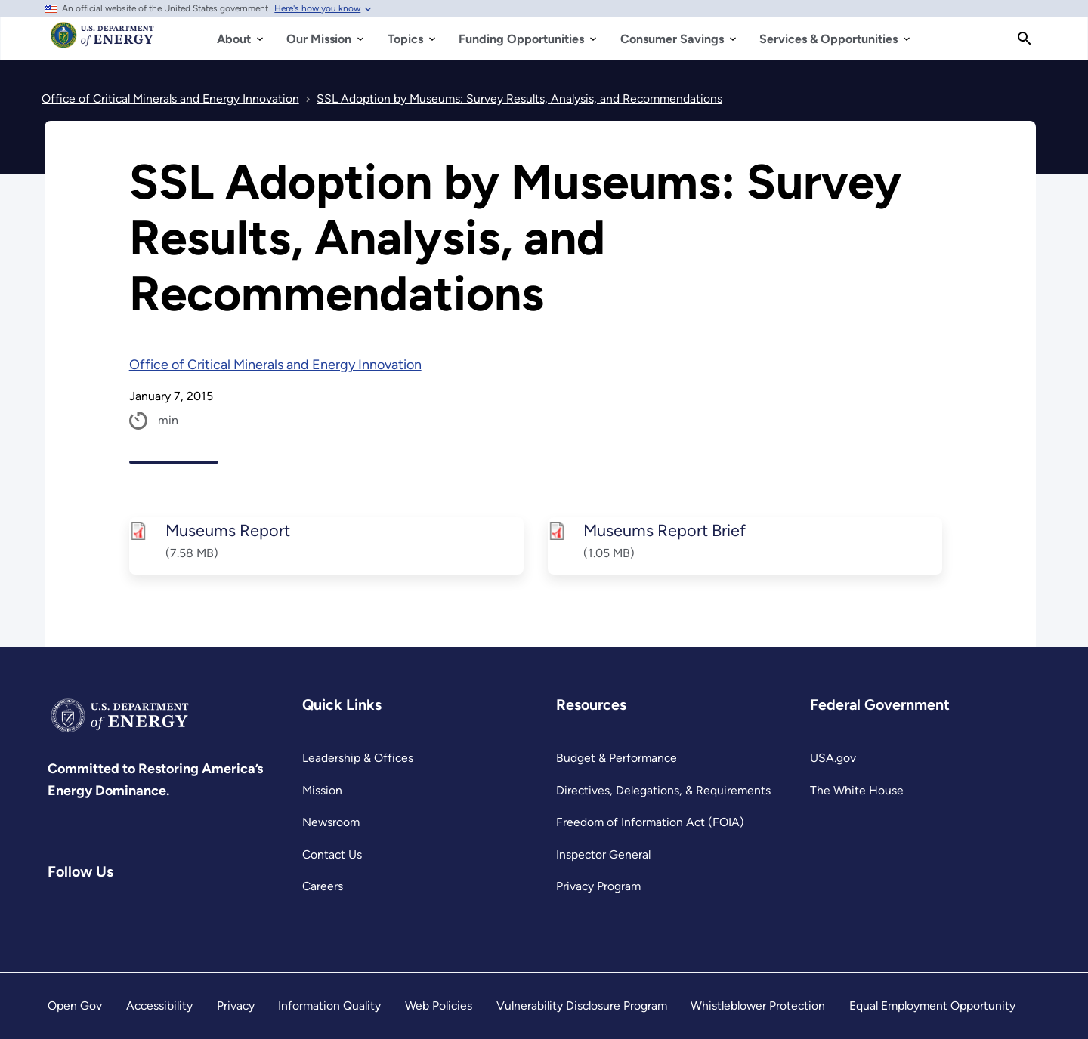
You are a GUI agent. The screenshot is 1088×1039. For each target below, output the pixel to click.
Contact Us (332, 854)
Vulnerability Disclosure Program (581, 1005)
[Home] (102, 42)
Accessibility (159, 1005)
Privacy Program (598, 886)
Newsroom (331, 822)
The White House (857, 790)
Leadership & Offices (357, 758)
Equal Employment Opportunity (932, 1005)
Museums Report (227, 530)
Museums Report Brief (664, 530)
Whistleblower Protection (758, 1005)
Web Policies (438, 1005)
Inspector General (603, 854)
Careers (322, 886)
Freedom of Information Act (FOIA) (650, 822)
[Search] (1024, 38)
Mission (322, 790)
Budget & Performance (616, 758)
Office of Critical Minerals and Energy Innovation (275, 364)
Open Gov (75, 1005)
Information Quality (329, 1005)
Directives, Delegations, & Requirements (663, 790)
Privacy (236, 1005)
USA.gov (833, 758)
